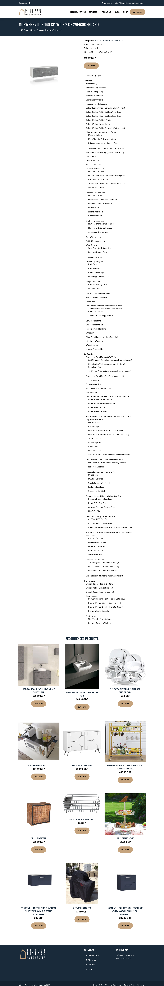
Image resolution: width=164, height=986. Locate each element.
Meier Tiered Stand (125, 838)
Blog (117, 12)
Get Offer (137, 12)
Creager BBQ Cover (82, 908)
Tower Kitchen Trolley (39, 765)
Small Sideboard (38, 838)
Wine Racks (119, 40)
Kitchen (98, 40)
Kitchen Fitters (78, 12)
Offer (90, 969)
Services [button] (93, 12)
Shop (125, 12)
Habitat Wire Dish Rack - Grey (82, 819)
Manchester (108, 3)
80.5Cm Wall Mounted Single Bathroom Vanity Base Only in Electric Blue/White (38, 911)
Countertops (107, 40)
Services (91, 964)
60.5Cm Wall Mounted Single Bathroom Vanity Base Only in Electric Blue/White (125, 911)
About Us (106, 12)
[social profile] (29, 3)
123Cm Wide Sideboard (82, 765)
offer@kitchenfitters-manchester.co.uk (129, 3)
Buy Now (91, 65)
